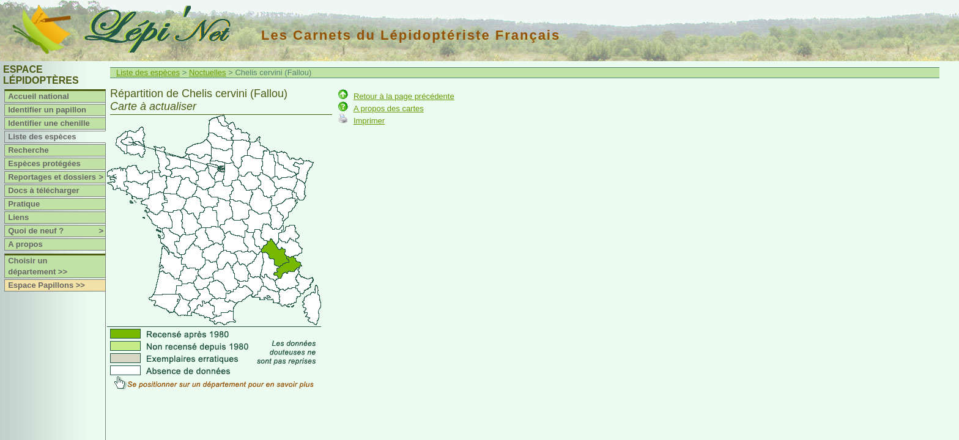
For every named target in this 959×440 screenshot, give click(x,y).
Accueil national (38, 96)
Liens (18, 217)
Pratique (24, 203)
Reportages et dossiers (56, 177)
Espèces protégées (44, 163)
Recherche (28, 150)
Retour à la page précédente (404, 96)
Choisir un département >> (37, 266)
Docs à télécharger (43, 190)
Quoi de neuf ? (56, 231)
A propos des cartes (389, 108)
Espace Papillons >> (46, 285)
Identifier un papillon (47, 109)
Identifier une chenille (49, 123)
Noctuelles (207, 72)
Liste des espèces (42, 136)
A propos (25, 244)
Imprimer (369, 120)
